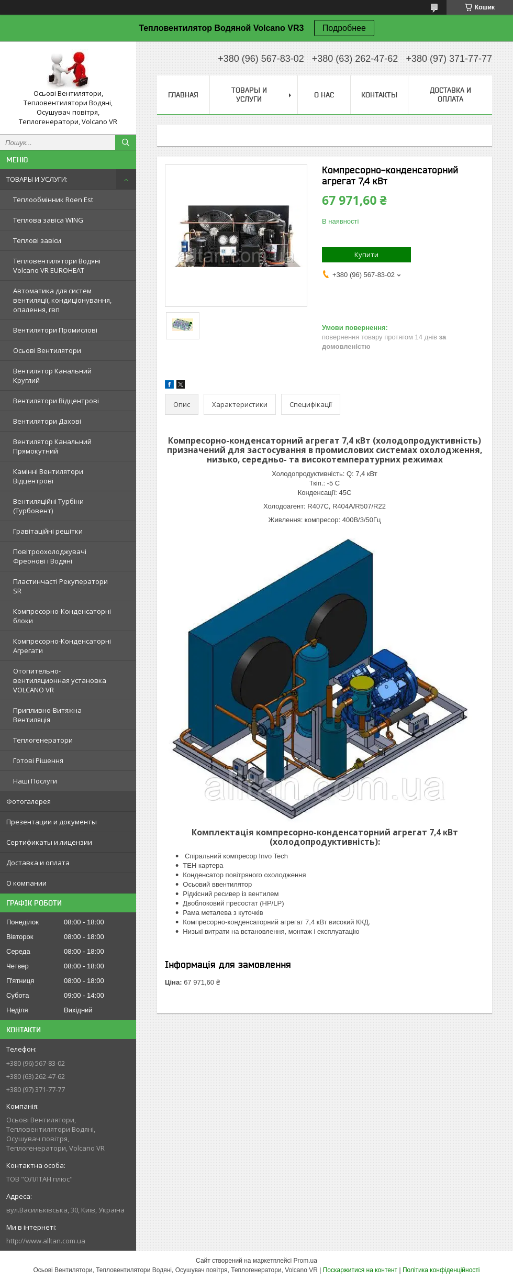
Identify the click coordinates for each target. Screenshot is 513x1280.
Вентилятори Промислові (55, 330)
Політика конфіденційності (441, 1270)
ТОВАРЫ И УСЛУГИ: (37, 179)
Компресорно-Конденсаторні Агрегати (62, 645)
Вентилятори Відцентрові (56, 400)
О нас (324, 95)
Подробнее (344, 28)
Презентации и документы (51, 821)
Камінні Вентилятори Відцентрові (48, 476)
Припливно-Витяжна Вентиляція (47, 714)
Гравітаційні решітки (48, 531)
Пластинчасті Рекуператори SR (60, 586)
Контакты (379, 95)
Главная (183, 95)
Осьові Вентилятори (47, 350)
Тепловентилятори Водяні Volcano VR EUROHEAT (57, 265)
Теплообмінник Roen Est (53, 199)
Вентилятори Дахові (47, 421)
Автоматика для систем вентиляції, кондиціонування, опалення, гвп (62, 300)
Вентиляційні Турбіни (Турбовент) (48, 505)
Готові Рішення (38, 760)
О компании (26, 883)
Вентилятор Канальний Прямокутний (52, 446)
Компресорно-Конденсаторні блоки (62, 615)
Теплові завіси (37, 240)
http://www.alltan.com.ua (45, 1240)
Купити (366, 254)
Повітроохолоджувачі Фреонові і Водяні (49, 556)
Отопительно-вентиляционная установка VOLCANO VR (59, 680)
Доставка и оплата (38, 862)
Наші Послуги (35, 781)
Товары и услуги (249, 94)
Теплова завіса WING (48, 220)
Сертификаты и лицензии (49, 842)
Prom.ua (305, 1260)
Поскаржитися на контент (360, 1270)
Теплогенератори (43, 740)
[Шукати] (125, 142)
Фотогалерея (28, 801)
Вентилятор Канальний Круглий (52, 375)
